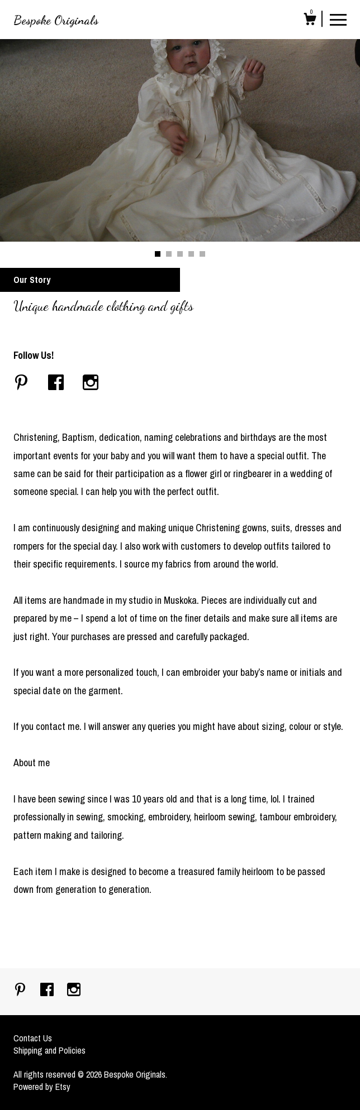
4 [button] (191, 254)
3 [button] (180, 254)
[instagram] (73, 990)
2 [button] (169, 254)
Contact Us (32, 1038)
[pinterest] (21, 990)
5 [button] (202, 254)
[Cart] (310, 20)
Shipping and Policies (49, 1050)
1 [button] (157, 254)
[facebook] (48, 990)
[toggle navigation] (338, 19)
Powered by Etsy (41, 1086)
